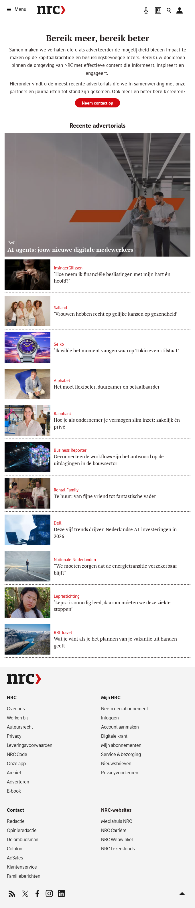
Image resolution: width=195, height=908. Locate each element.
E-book (14, 791)
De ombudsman (22, 839)
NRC (12, 697)
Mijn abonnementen (121, 745)
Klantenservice (22, 867)
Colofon (14, 848)
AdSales (15, 858)
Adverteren (18, 782)
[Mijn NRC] (181, 10)
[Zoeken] (169, 10)
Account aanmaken (120, 727)
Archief (14, 772)
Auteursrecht (20, 727)
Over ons (16, 708)
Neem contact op (97, 103)
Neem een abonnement (124, 708)
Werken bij (17, 718)
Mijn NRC (111, 697)
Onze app (16, 763)
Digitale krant (114, 736)
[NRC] (51, 10)
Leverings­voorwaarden (29, 745)
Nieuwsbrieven (116, 763)
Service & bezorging (121, 754)
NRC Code (17, 754)
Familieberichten (23, 876)
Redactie (16, 821)
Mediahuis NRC (116, 821)
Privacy (14, 736)
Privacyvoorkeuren (119, 772)
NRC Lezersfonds (118, 848)
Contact (15, 810)
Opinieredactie (22, 830)
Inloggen (110, 718)
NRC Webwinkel (117, 839)
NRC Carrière (114, 830)
